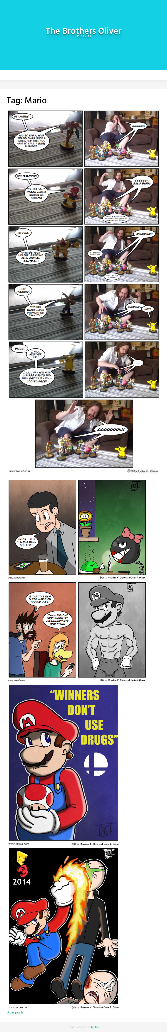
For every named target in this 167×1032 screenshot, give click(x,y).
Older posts (15, 1012)
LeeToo (95, 1027)
